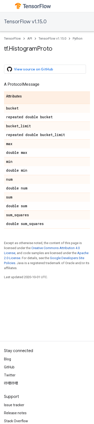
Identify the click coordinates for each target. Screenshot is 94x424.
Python (77, 38)
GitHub (9, 367)
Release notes (15, 413)
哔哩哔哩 (11, 383)
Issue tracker (14, 405)
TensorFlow (12, 38)
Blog (7, 359)
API (29, 38)
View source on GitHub (30, 69)
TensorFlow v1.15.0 (25, 22)
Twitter (10, 375)
